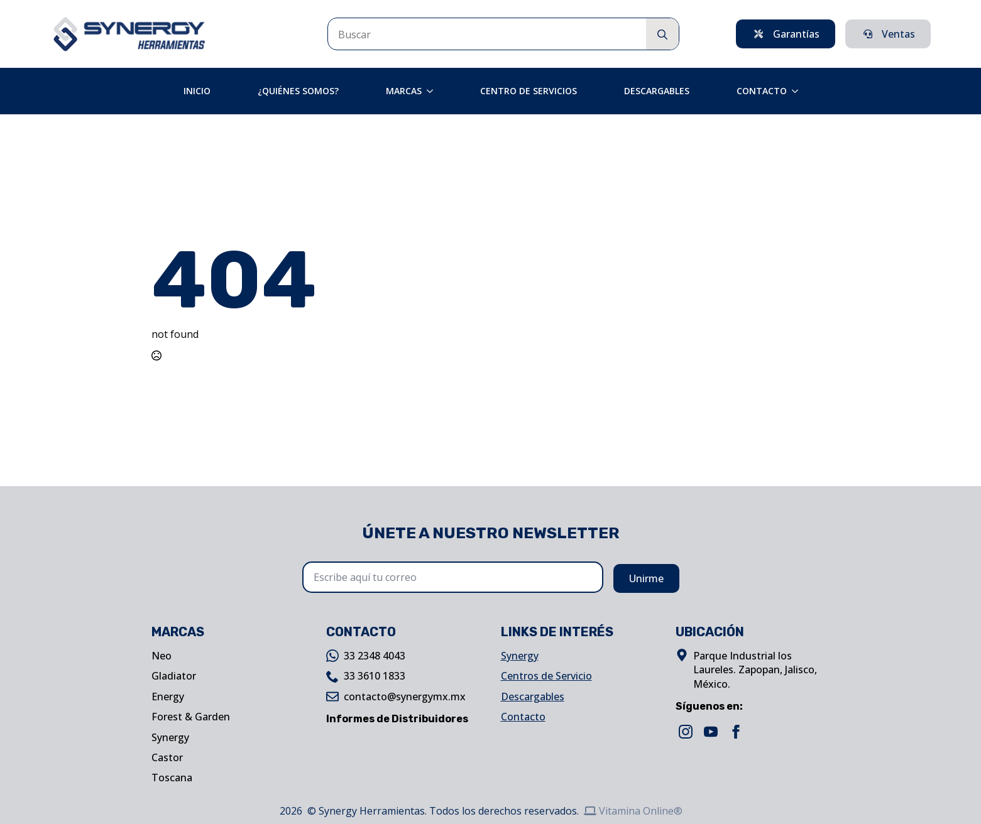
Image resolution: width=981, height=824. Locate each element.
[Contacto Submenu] (799, 91)
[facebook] (736, 732)
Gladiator (173, 676)
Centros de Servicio (546, 676)
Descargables (656, 91)
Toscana (171, 777)
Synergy (170, 737)
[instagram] (686, 732)
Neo (161, 656)
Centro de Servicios (528, 91)
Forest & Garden (190, 717)
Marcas (404, 91)
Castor (167, 757)
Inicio (197, 91)
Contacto (762, 91)
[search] (662, 34)
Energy (167, 696)
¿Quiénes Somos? (298, 91)
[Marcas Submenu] (434, 91)
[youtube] (711, 732)
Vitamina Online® (633, 811)
